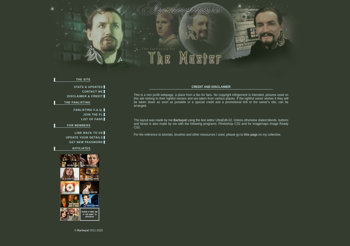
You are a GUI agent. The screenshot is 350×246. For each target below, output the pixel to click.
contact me (92, 91)
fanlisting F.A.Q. (88, 109)
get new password (86, 142)
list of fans (92, 119)
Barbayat (83, 230)
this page (251, 134)
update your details (84, 137)
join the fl (93, 114)
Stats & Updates (88, 86)
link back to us (89, 132)
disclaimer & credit (85, 96)
